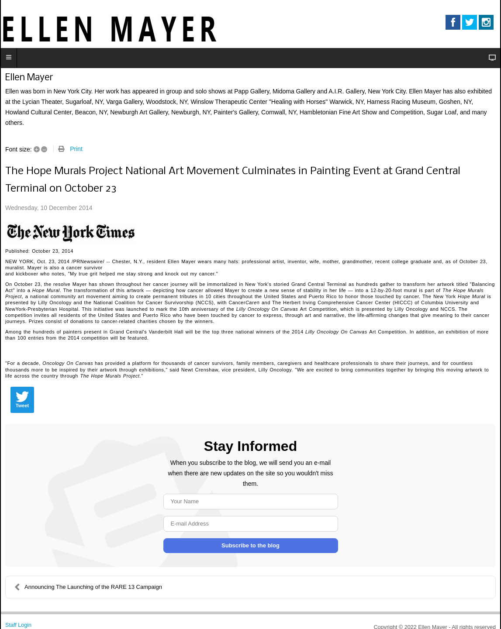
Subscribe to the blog (250, 545)
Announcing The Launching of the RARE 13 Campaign (88, 587)
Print (76, 148)
